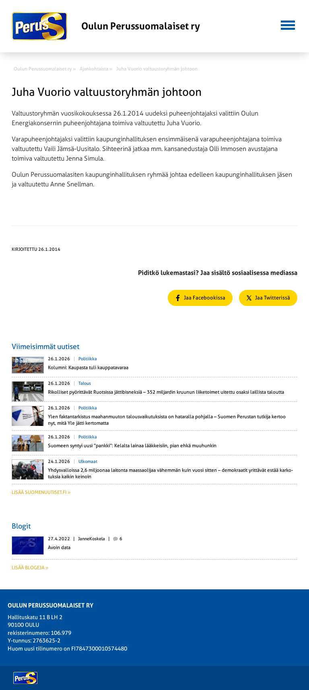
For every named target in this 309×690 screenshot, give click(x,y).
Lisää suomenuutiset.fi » (41, 492)
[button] (287, 24)
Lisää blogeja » (30, 567)
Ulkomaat (87, 461)
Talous (84, 383)
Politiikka (87, 359)
